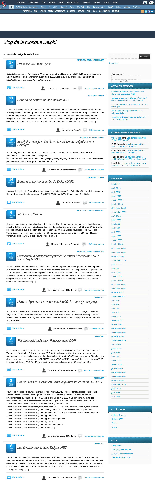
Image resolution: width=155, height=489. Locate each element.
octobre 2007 (117, 292)
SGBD (110, 7)
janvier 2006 (117, 368)
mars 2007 (116, 316)
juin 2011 (115, 184)
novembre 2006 (118, 332)
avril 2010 (115, 192)
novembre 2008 (118, 252)
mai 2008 (115, 268)
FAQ (35, 11)
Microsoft (63, 7)
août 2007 (116, 300)
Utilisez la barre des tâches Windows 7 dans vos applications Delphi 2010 (129, 99)
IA (49, 7)
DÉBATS (81, 11)
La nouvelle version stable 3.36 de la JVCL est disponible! (128, 158)
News (101, 96)
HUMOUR (115, 11)
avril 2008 (115, 272)
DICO (95, 11)
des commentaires (122, 454)
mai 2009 (115, 228)
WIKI (88, 11)
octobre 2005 (117, 380)
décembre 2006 (118, 328)
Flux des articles (121, 450)
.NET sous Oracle (29, 214)
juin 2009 (115, 224)
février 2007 (116, 320)
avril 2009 (115, 232)
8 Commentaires (96, 130)
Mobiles (127, 7)
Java (72, 7)
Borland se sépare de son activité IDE (42, 100)
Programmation (99, 7)
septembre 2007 (118, 296)
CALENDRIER (104, 11)
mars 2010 (116, 196)
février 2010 (116, 200)
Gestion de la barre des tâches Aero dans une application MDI (127, 92)
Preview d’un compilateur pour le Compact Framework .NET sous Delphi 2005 (58, 257)
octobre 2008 (117, 256)
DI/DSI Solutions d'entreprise (27, 7)
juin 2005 (115, 392)
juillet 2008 (116, 264)
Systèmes (136, 7)
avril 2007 (115, 312)
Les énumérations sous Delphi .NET (42, 448)
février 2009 (116, 240)
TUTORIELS (27, 11)
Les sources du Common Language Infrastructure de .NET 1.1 (59, 382)
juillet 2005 (116, 388)
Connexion (113, 63)
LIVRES (43, 11)
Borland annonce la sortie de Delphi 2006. (45, 181)
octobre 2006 (117, 336)
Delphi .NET (99, 60)
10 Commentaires (96, 244)
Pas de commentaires (94, 88)
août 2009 (116, 216)
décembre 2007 (118, 284)
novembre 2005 (118, 376)
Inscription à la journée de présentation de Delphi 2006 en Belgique (56, 143)
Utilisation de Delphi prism (34, 64)
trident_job (116, 138)
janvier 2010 (117, 204)
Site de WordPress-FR (121, 458)
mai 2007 (115, 308)
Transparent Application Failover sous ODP (46, 340)
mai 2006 (115, 356)
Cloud (43, 7)
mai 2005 (115, 396)
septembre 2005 (118, 384)
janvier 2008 (117, 280)
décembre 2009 (118, 208)
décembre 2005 (118, 372)
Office (118, 7)
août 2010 (116, 188)
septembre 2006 (118, 340)
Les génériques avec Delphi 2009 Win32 (128, 139)
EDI (88, 7)
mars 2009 (116, 236)
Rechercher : (117, 74)
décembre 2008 (118, 248)
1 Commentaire (97, 329)
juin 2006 (115, 352)
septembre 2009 (118, 212)
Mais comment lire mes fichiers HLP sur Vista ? (127, 145)
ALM (55, 7)
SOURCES (71, 11)
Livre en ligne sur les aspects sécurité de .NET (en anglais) (57, 302)
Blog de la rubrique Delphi (29, 42)
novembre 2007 (118, 288)
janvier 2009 (117, 244)
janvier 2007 (117, 324)
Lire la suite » (18, 88)
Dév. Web (80, 7)
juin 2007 (115, 304)
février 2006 (116, 364)
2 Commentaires (96, 202)
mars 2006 (116, 360)
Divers (94, 138)
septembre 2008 (118, 260)
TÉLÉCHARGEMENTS (56, 11)
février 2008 (116, 276)
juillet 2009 (116, 220)
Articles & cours (84, 60)
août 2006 (116, 344)
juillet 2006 (116, 348)
